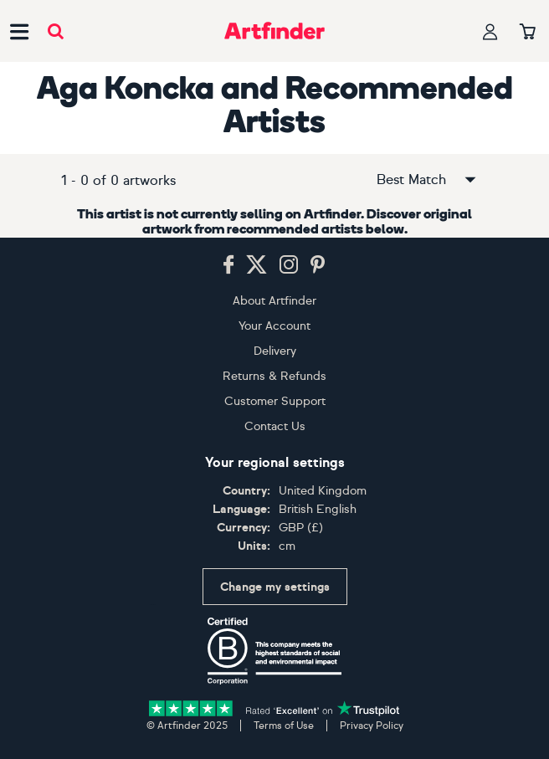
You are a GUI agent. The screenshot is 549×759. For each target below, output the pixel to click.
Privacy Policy (371, 725)
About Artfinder (274, 301)
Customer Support (275, 401)
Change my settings (275, 587)
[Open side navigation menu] (19, 31)
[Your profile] (490, 31)
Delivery (275, 351)
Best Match (428, 180)
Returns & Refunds (274, 376)
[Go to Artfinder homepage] (274, 31)
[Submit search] (55, 31)
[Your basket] (528, 33)
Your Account (274, 326)
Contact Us (274, 426)
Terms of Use (284, 725)
